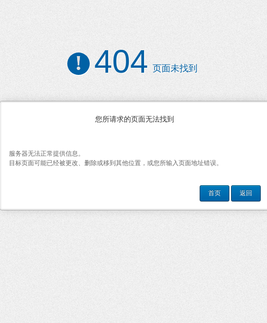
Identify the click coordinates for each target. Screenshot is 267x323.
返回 (246, 193)
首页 (214, 193)
